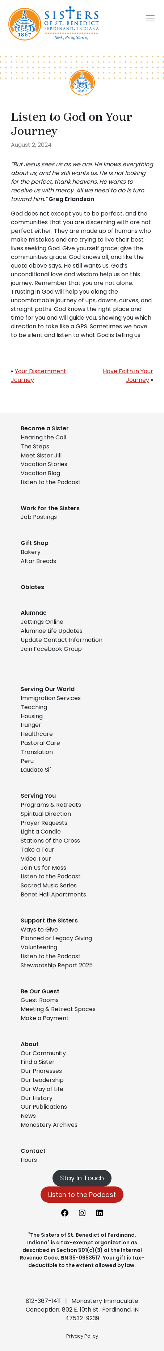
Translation (37, 752)
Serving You (38, 796)
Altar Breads (38, 561)
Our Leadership (42, 1080)
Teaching (34, 707)
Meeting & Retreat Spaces (58, 1009)
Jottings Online (42, 622)
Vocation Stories (44, 464)
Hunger (31, 725)
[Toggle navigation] (150, 18)
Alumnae (34, 613)
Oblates (32, 587)
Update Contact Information (61, 640)
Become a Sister (45, 428)
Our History (36, 1098)
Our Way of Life (42, 1089)
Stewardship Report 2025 (57, 965)
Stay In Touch (82, 1177)
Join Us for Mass (43, 868)
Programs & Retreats (51, 805)
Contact (33, 1151)
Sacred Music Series (49, 885)
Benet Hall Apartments (53, 894)
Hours (29, 1160)
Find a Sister (38, 1062)
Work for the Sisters (50, 508)
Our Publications (44, 1107)
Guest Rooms (40, 1000)
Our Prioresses (41, 1071)
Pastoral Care (40, 743)
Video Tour (36, 859)
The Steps (35, 446)
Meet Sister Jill (41, 455)
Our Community (43, 1053)
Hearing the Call (43, 437)
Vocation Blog (40, 473)
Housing (32, 716)
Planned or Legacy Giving (56, 938)
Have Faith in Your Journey (128, 375)
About (30, 1044)
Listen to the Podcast (51, 482)
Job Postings (39, 517)
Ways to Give (39, 929)
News (28, 1116)
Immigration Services (51, 698)
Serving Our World (48, 689)
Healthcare (37, 734)
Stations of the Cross (50, 840)
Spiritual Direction (46, 814)
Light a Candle (41, 831)
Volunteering (39, 947)
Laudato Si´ (36, 770)
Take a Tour (37, 849)
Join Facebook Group (51, 649)
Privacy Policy (82, 1336)
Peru (27, 761)
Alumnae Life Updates (52, 631)
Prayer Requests (44, 823)
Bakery (31, 552)
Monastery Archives (49, 1125)
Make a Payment (45, 1018)
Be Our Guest (40, 991)
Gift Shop (35, 543)
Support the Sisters (49, 920)
